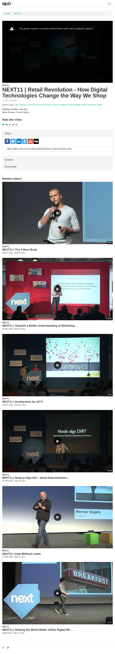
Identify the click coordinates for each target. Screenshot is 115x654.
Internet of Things (44, 105)
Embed (9, 160)
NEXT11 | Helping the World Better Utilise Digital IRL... (37, 629)
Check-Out (31, 105)
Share (8, 133)
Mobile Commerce (88, 105)
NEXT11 (18, 13)
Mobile (77, 105)
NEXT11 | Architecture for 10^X (22, 401)
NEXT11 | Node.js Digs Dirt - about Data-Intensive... (35, 477)
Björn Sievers (20, 105)
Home (7, 13)
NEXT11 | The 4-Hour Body (19, 249)
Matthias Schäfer (67, 105)
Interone (55, 105)
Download (10, 166)
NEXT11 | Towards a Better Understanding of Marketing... (39, 325)
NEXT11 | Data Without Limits (21, 553)
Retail (99, 105)
